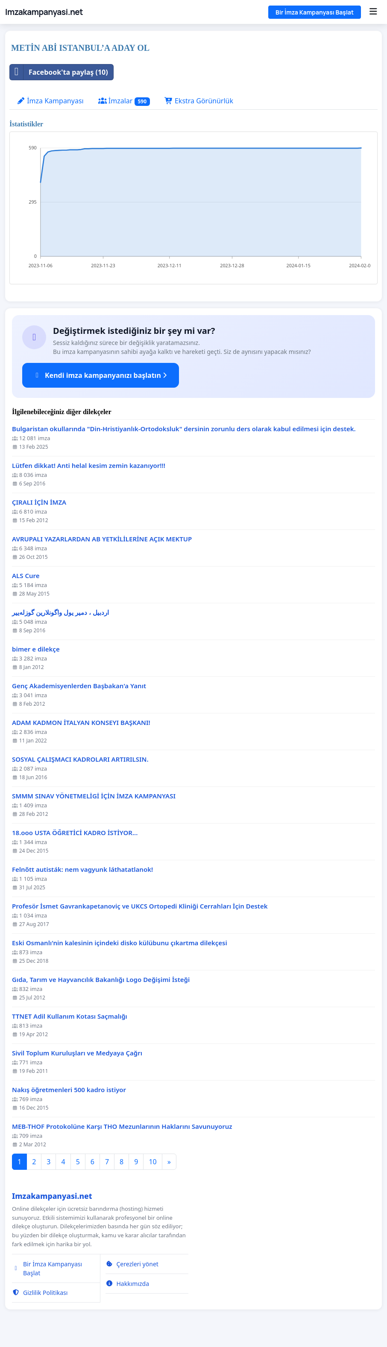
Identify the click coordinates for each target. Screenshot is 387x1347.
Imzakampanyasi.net (44, 12)
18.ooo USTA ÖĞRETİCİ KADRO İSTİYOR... (75, 833)
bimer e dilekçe (36, 649)
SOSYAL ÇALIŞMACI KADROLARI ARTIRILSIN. (80, 759)
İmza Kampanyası (50, 100)
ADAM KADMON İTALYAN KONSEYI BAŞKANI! (81, 723)
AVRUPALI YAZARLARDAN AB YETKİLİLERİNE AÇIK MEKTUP (102, 539)
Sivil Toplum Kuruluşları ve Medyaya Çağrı (77, 1053)
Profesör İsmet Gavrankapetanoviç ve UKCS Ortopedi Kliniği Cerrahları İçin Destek (140, 906)
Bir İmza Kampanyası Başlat (315, 12)
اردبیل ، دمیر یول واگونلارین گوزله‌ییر (60, 612)
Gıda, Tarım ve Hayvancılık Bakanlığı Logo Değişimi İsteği (101, 980)
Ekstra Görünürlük (198, 100)
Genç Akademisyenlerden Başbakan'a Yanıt (79, 686)
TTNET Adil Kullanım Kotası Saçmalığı (69, 1016)
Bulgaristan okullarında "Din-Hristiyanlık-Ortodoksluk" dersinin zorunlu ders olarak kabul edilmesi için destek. (184, 429)
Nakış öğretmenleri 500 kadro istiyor (69, 1090)
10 (152, 1161)
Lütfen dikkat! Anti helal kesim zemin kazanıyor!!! (88, 466)
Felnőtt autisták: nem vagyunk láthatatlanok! (82, 869)
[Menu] (373, 11)
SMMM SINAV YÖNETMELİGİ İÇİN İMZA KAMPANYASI (94, 796)
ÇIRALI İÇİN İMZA (39, 502)
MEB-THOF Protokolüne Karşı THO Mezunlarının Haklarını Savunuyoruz (122, 1126)
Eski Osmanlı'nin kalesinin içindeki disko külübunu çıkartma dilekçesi (119, 943)
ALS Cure (26, 576)
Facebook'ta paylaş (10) (59, 72)
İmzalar (124, 101)
